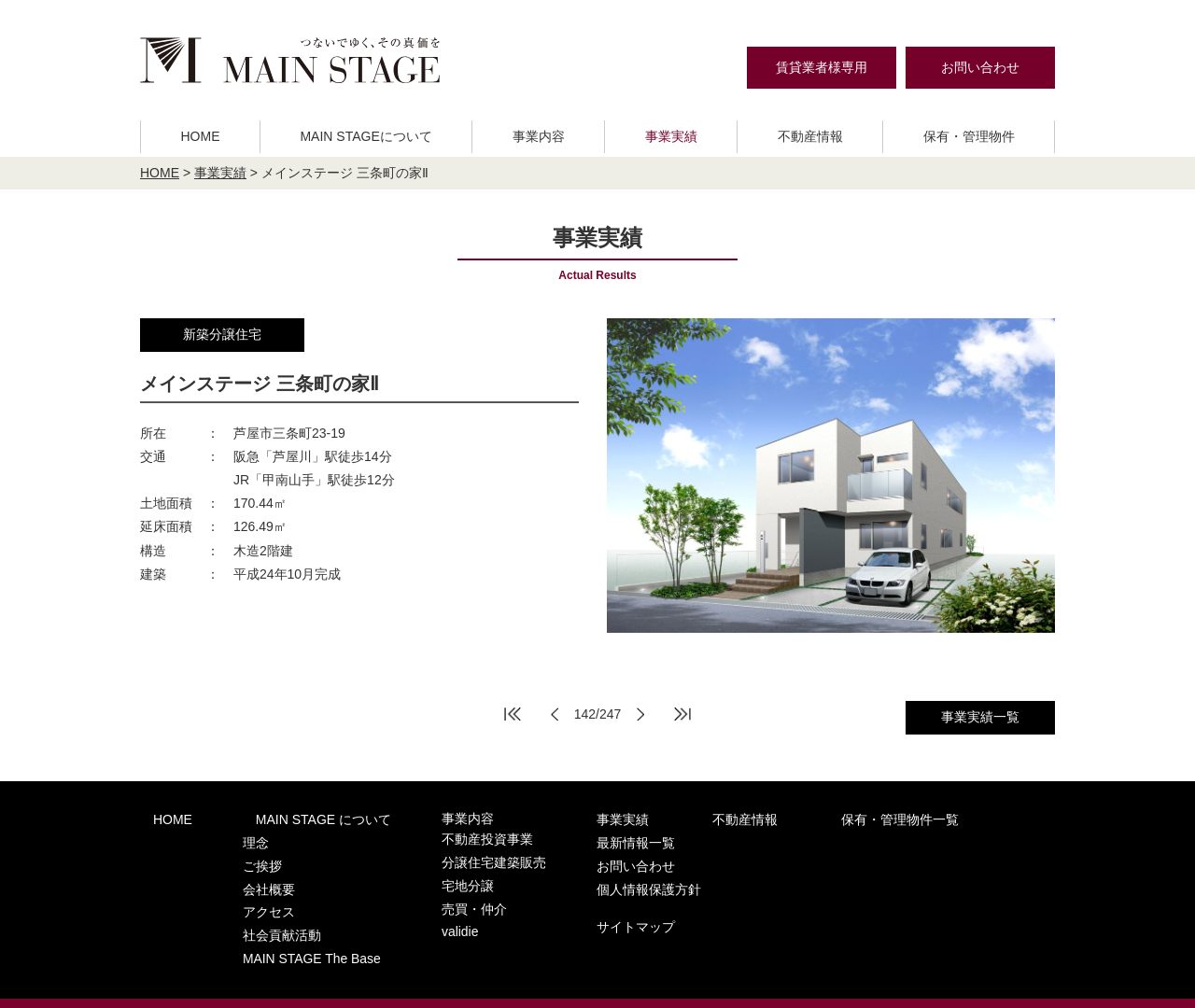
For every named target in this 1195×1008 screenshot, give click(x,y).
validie (406, 910)
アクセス (241, 892)
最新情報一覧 (910, 818)
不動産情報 (810, 136)
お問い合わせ (980, 67)
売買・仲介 (419, 892)
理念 (229, 838)
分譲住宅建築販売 (437, 855)
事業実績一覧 (980, 716)
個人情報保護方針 (923, 857)
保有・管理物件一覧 (775, 818)
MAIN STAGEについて (365, 136)
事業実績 (671, 136)
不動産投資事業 (431, 838)
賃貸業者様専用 (821, 67)
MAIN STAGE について (284, 818)
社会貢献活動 (253, 910)
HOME (199, 136)
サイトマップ (910, 891)
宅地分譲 (413, 874)
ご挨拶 (235, 855)
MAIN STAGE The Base (281, 928)
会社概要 (241, 874)
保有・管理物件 (969, 136)
